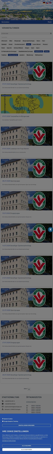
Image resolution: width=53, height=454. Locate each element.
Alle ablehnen (26, 445)
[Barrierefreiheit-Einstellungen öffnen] (50, 229)
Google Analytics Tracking (11, 421)
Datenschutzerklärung (9, 440)
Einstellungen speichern (26, 425)
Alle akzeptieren (26, 449)
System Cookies (8, 418)
